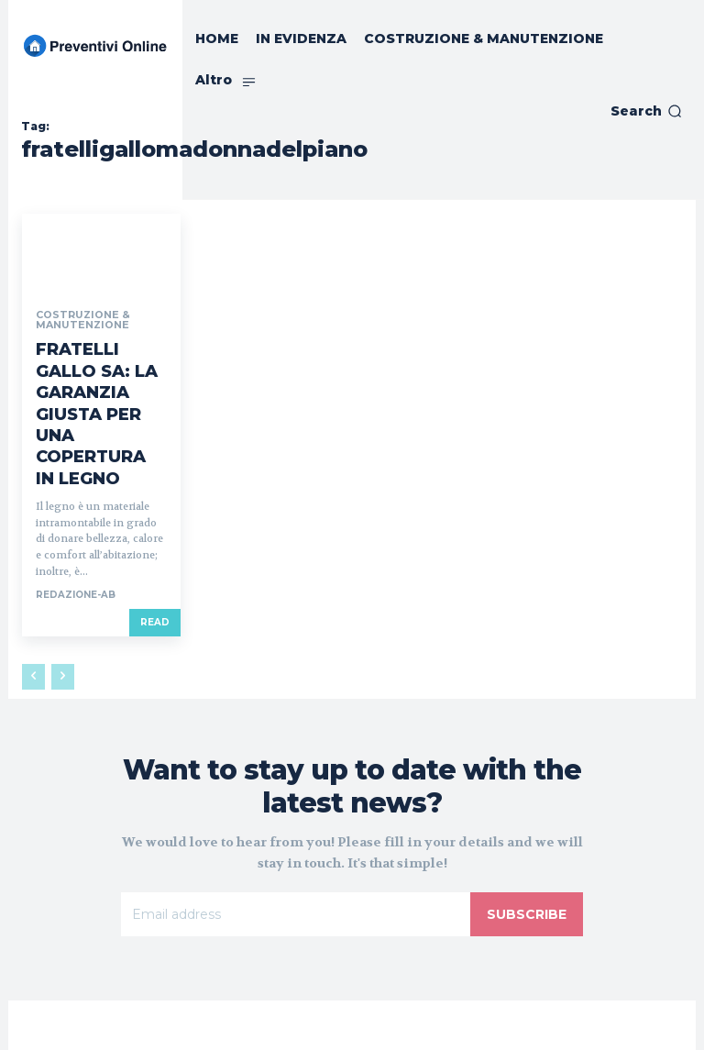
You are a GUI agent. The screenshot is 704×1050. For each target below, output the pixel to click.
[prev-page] (33, 597)
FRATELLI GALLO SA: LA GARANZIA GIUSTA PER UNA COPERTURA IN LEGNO (99, 373)
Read (155, 542)
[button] (646, 111)
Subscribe (526, 834)
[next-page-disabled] (62, 597)
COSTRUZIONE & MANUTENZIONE (79, 320)
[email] (295, 834)
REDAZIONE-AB (76, 515)
